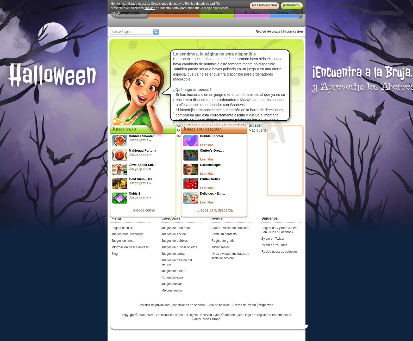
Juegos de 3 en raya (175, 228)
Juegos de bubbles (174, 241)
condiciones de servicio (188, 305)
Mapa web (266, 305)
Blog (114, 254)
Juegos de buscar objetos (179, 247)
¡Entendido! (292, 5)
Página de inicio (122, 228)
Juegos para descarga (202, 129)
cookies (150, 8)
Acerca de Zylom (245, 305)
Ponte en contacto (224, 234)
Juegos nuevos (172, 284)
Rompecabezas (172, 277)
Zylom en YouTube (274, 245)
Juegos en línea (122, 241)
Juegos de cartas (173, 254)
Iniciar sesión (293, 31)
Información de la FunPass (130, 247)
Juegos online (143, 210)
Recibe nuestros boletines (279, 251)
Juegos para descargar (127, 234)
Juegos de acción (173, 234)
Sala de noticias (219, 305)
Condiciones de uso (164, 3)
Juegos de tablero (173, 271)
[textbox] (131, 32)
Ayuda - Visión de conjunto (229, 228)
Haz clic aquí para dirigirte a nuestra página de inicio (218, 120)
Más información (264, 5)
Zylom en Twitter (272, 238)
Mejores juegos (172, 290)
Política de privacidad (200, 3)
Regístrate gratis (268, 31)
